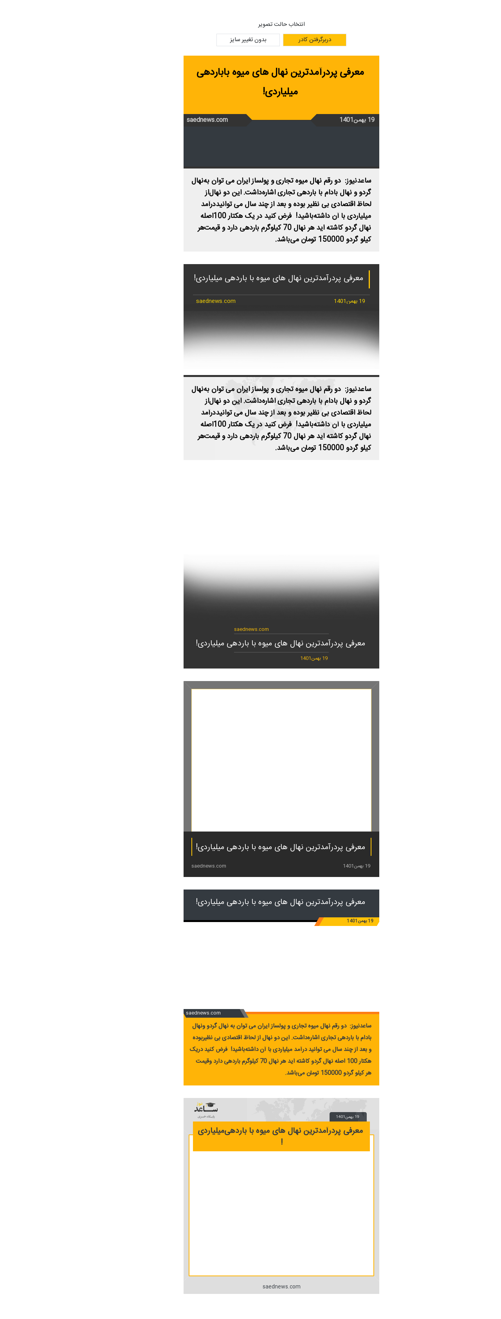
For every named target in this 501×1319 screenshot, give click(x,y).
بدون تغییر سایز (217, 40)
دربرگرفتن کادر (284, 40)
